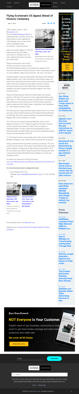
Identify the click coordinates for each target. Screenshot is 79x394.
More (55, 7)
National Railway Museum (21, 34)
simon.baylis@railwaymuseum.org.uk (29, 174)
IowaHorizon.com (34, 391)
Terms (34, 385)
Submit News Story (67, 67)
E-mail (19, 359)
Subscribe (54, 358)
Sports (55, 3)
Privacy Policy (42, 385)
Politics (9, 7)
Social (63, 3)
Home (9, 2)
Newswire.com (12, 32)
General (16, 3)
